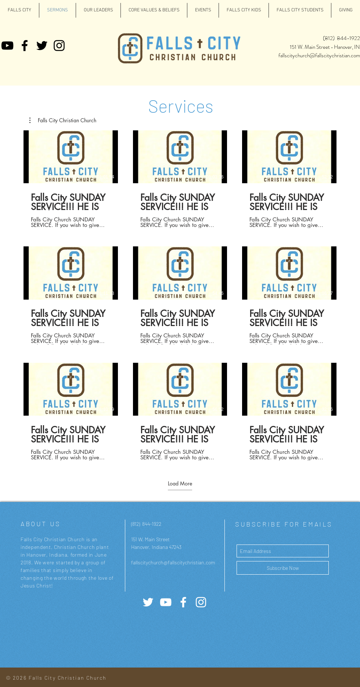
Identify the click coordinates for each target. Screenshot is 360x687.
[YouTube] (7, 45)
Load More (180, 483)
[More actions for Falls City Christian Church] (62, 120)
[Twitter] (42, 45)
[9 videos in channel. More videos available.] (180, 295)
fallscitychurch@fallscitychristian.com (319, 55)
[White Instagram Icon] (201, 602)
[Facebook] (24, 45)
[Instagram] (59, 45)
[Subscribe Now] (283, 568)
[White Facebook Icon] (183, 602)
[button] (62, 120)
